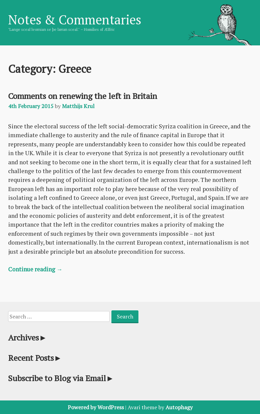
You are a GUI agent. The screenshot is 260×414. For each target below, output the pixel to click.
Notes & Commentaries (74, 19)
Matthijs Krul (78, 106)
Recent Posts (35, 357)
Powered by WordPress (96, 407)
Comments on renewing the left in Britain (82, 95)
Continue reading (35, 269)
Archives (27, 337)
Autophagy (179, 407)
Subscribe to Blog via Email (61, 378)
